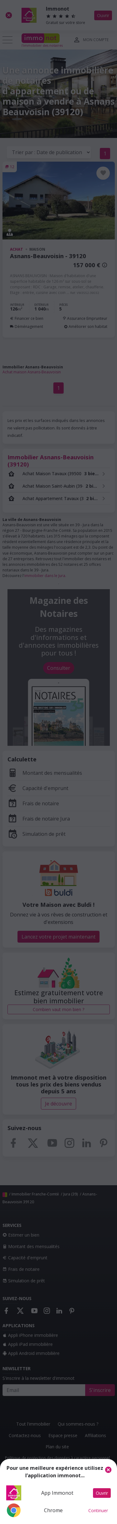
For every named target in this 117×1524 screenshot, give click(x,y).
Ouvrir (102, 1493)
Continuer (98, 1510)
